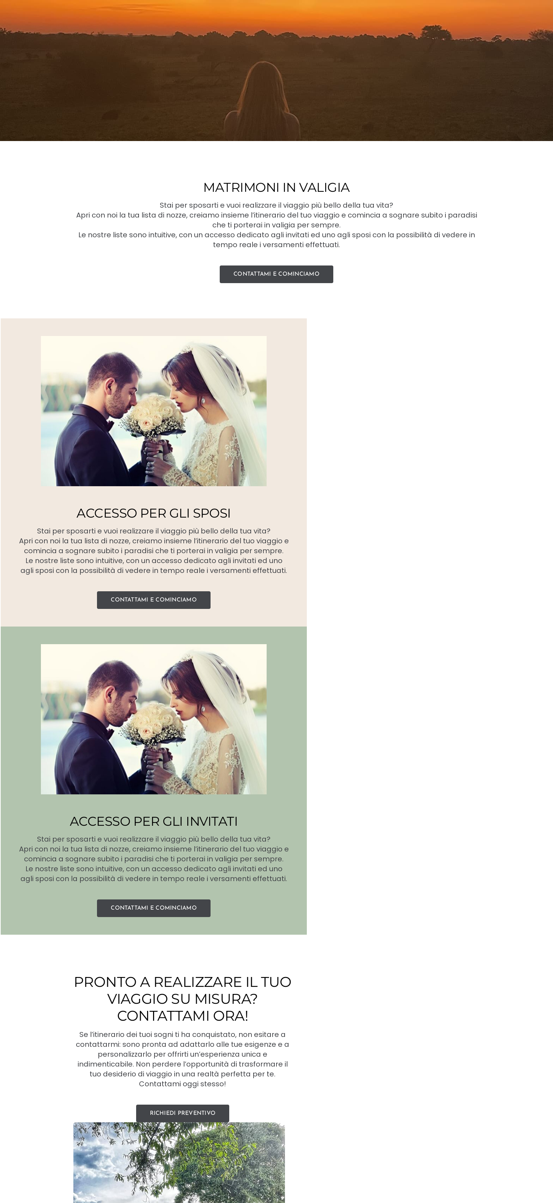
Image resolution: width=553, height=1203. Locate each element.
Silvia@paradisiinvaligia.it (287, 1138)
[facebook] (267, 1185)
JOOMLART (383, 1155)
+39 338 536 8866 (218, 1138)
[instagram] (285, 1185)
